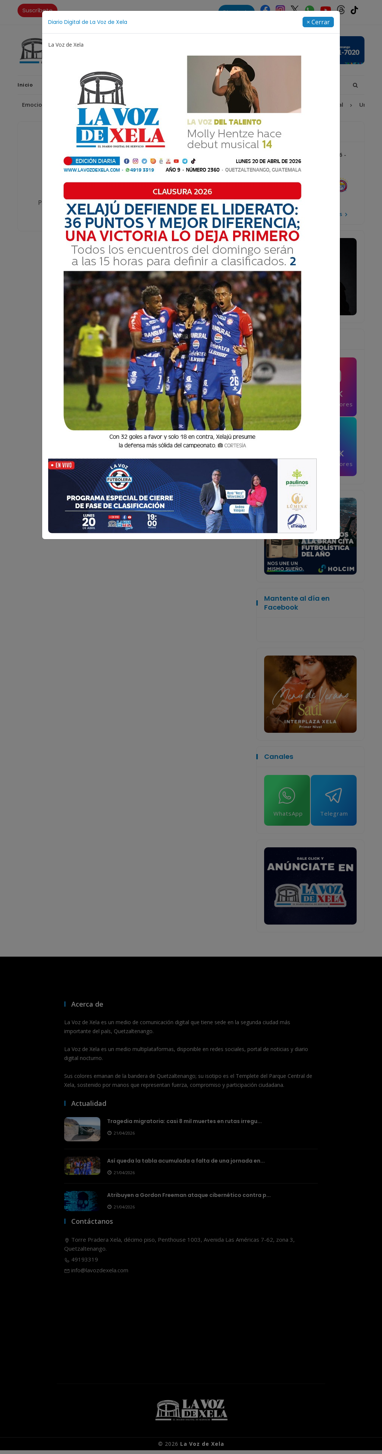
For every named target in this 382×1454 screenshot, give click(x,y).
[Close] (318, 22)
